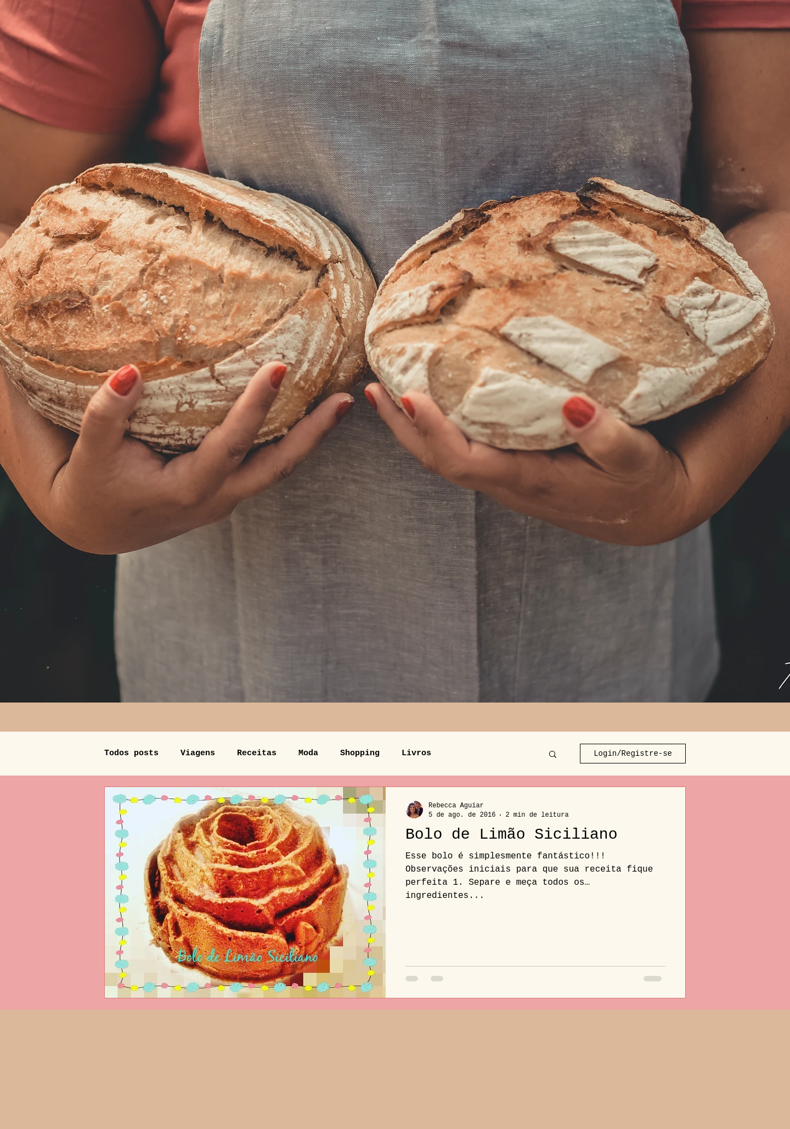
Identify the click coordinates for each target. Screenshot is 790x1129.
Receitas (256, 753)
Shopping (360, 753)
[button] (553, 755)
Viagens (197, 753)
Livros (416, 753)
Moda (308, 753)
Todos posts (131, 753)
